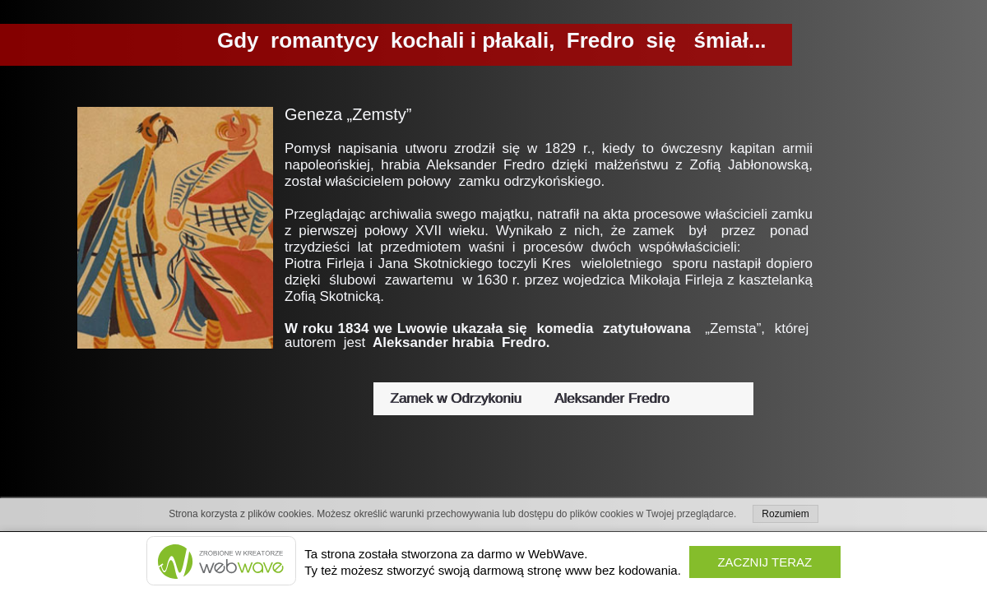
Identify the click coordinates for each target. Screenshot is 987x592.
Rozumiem (785, 514)
